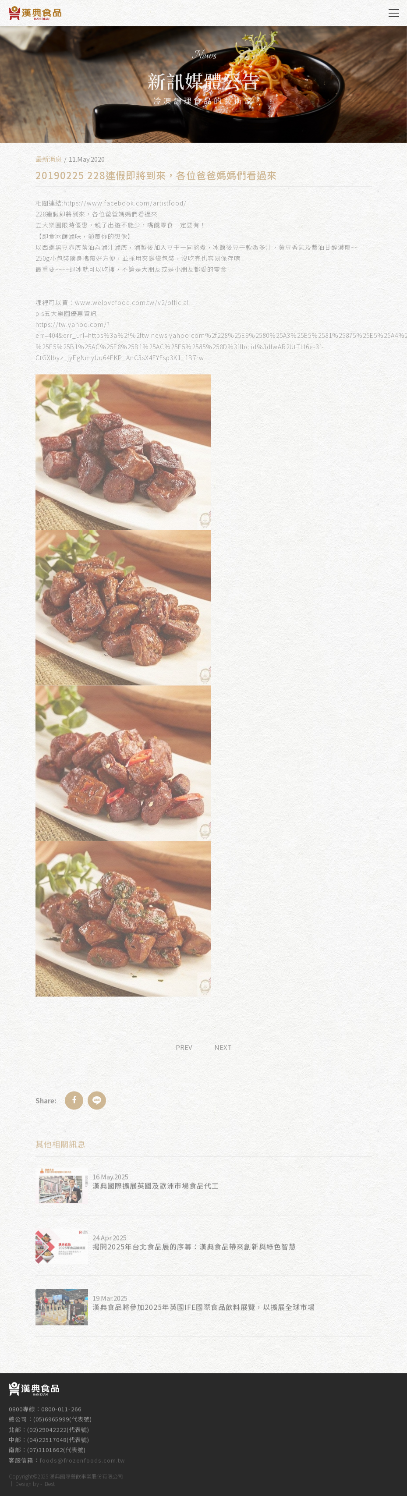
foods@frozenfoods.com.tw (82, 1456)
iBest (49, 1482)
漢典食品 (35, 13)
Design (23, 1482)
